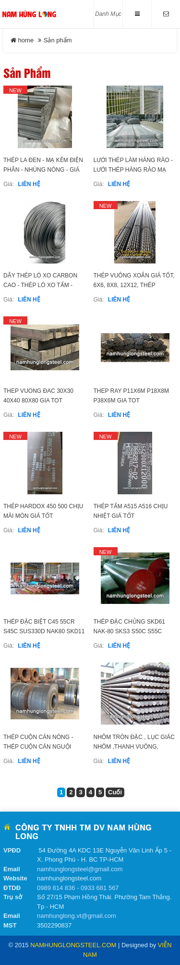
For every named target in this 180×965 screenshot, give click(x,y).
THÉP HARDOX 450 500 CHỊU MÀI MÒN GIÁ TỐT (43, 511)
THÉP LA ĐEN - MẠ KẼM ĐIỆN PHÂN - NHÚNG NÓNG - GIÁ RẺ (43, 170)
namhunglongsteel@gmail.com (80, 869)
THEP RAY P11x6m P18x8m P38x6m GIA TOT (131, 396)
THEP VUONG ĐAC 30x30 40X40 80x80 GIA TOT (38, 396)
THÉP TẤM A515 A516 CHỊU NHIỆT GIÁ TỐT (131, 511)
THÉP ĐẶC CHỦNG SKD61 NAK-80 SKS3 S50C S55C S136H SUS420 (129, 631)
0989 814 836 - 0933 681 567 (78, 887)
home (22, 40)
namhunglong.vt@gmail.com (76, 915)
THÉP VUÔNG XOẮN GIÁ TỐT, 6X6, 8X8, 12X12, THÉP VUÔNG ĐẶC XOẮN (134, 285)
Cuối (115, 792)
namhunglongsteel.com (73, 945)
